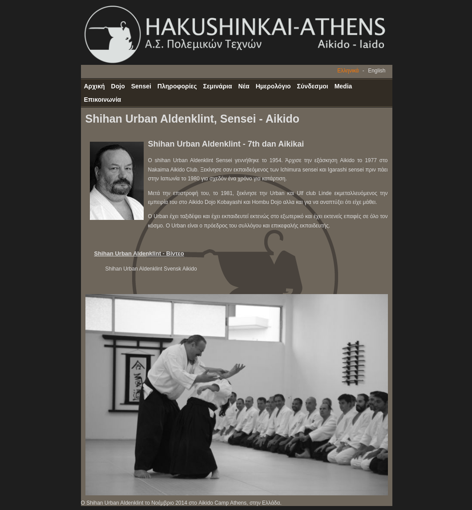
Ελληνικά (348, 71)
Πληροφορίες (177, 86)
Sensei (141, 86)
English (376, 71)
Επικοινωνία (102, 99)
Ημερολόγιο (273, 86)
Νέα (244, 86)
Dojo (118, 86)
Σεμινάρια (217, 86)
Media (343, 86)
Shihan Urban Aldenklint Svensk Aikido (151, 269)
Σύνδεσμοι (312, 86)
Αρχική (94, 86)
